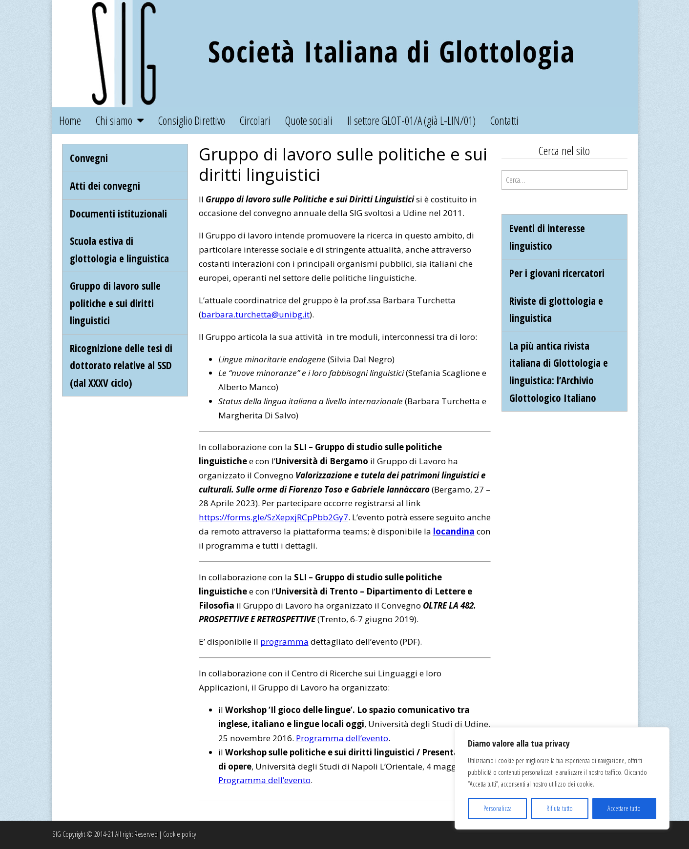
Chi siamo (114, 120)
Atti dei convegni (105, 185)
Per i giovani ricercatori (557, 273)
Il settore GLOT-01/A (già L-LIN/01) (411, 120)
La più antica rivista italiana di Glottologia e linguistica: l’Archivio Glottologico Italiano (558, 371)
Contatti (504, 120)
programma (284, 641)
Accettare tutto (624, 808)
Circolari (255, 120)
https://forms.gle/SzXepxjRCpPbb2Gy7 (273, 517)
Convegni (89, 158)
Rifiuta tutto (559, 808)
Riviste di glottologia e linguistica (556, 309)
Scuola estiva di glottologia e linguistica (119, 249)
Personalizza (497, 808)
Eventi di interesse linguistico (547, 237)
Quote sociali (309, 120)
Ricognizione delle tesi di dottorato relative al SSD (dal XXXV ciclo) (121, 365)
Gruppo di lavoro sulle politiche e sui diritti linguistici (115, 302)
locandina (454, 531)
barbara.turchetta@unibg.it (255, 314)
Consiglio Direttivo (191, 120)
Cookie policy (179, 834)
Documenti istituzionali (118, 213)
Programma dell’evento (342, 738)
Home (70, 120)
